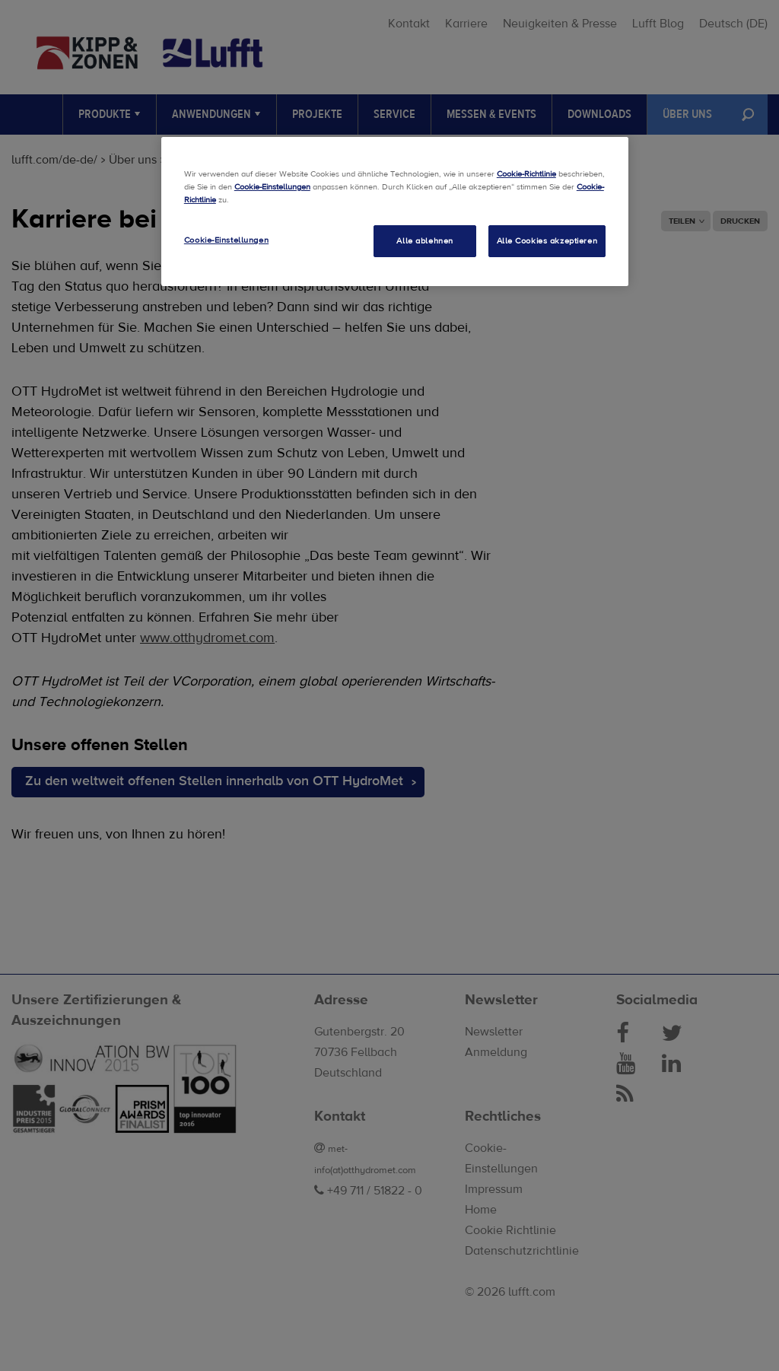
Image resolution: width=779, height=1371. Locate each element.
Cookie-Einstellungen (272, 186)
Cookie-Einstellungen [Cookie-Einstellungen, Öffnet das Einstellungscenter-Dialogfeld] (226, 240)
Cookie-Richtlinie (526, 174)
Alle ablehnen (424, 241)
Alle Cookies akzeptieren (547, 241)
